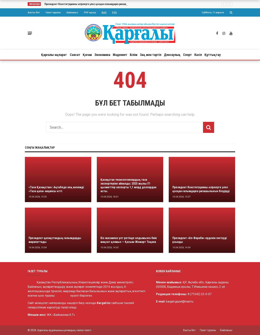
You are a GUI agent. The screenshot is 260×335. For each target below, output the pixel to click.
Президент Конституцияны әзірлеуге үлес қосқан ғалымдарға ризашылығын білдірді (95, 4)
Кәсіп (198, 55)
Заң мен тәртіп (150, 55)
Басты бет (34, 12)
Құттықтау (212, 55)
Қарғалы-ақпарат (54, 55)
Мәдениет (120, 55)
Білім (133, 55)
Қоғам (87, 55)
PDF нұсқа (90, 12)
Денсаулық (172, 55)
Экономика (102, 55)
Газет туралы (53, 12)
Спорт (187, 55)
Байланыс (72, 12)
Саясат (75, 55)
